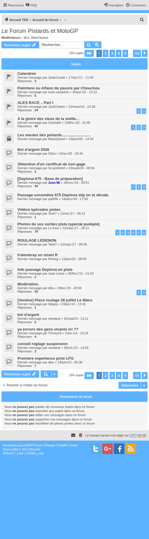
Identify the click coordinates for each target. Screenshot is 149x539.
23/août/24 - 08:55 (81, 168)
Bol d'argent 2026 (33, 149)
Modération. (28, 284)
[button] (89, 53)
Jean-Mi (54, 182)
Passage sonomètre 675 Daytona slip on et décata (62, 195)
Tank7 (52, 213)
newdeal (54, 318)
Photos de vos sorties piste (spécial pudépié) (58, 224)
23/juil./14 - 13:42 (73, 304)
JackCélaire (56, 106)
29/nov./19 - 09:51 (76, 182)
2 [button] (106, 53)
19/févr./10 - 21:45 (77, 122)
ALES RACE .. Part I (35, 102)
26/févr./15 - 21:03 (81, 273)
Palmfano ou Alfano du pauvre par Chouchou (58, 88)
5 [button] (125, 53)
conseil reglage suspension (42, 344)
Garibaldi (54, 122)
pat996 (53, 199)
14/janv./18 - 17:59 (75, 199)
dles (26, 37)
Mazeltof (34, 449)
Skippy (53, 304)
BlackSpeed (39, 37)
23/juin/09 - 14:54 (81, 139)
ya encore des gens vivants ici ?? (47, 329)
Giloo (52, 153)
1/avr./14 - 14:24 (76, 333)
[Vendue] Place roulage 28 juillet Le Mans (54, 300)
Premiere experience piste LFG (45, 358)
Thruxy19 (55, 333)
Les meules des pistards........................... (54, 135)
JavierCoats (56, 77)
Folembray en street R (37, 255)
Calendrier (26, 73)
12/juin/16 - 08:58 (74, 259)
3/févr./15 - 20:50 (70, 288)
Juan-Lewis (56, 273)
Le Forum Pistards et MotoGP (39, 31)
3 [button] (112, 53)
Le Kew (53, 228)
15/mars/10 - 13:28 (81, 106)
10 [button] (137, 53)
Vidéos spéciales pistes (38, 209)
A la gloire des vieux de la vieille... (48, 118)
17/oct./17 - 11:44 (81, 77)
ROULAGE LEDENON (36, 240)
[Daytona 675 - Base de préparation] (50, 178)
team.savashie (58, 92)
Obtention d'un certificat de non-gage (51, 164)
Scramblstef (56, 168)
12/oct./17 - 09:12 (72, 213)
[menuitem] (31, 5)
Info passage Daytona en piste (45, 269)
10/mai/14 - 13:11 (76, 318)
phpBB (27, 445)
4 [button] (119, 53)
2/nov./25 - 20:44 (71, 153)
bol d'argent (28, 314)
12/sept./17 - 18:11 (75, 228)
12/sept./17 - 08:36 (73, 244)
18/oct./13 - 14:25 (76, 347)
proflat (14, 449)
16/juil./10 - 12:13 (84, 92)
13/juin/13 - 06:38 (70, 362)
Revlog (53, 259)
